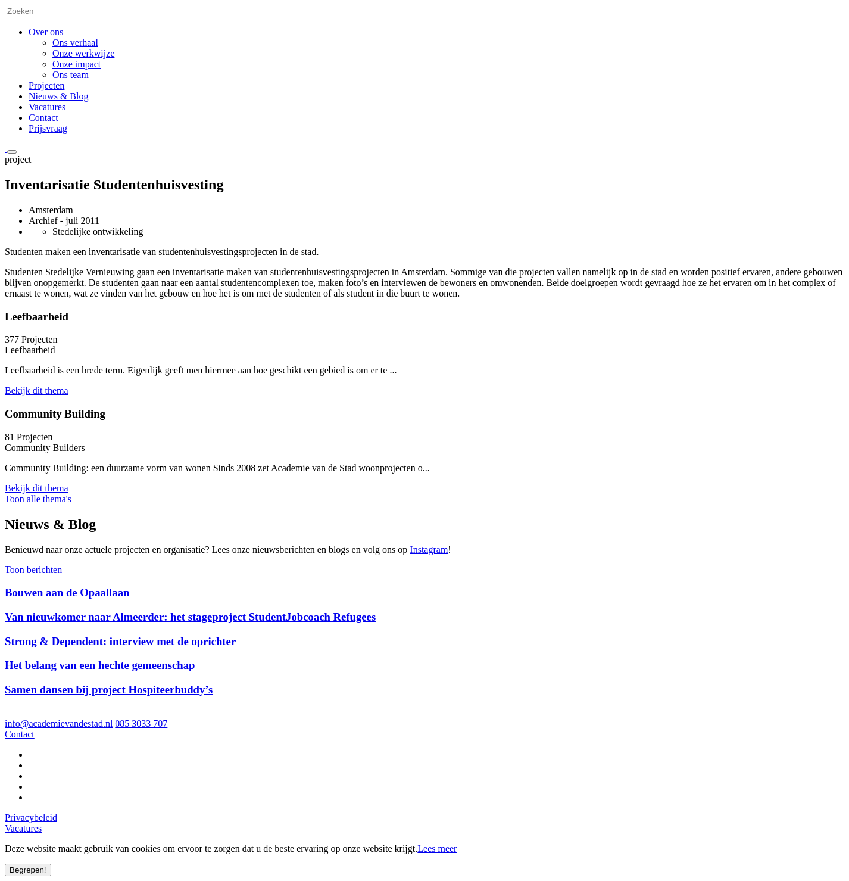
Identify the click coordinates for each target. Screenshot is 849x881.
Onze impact (76, 64)
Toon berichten (33, 570)
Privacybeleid (31, 817)
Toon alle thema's (38, 499)
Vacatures (47, 107)
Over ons (46, 32)
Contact (43, 118)
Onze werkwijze (83, 53)
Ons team (70, 75)
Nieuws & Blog (58, 96)
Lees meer (437, 848)
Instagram (429, 549)
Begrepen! (28, 870)
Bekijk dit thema (36, 390)
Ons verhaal (75, 43)
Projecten (46, 85)
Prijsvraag (48, 128)
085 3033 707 (141, 723)
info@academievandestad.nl (59, 723)
